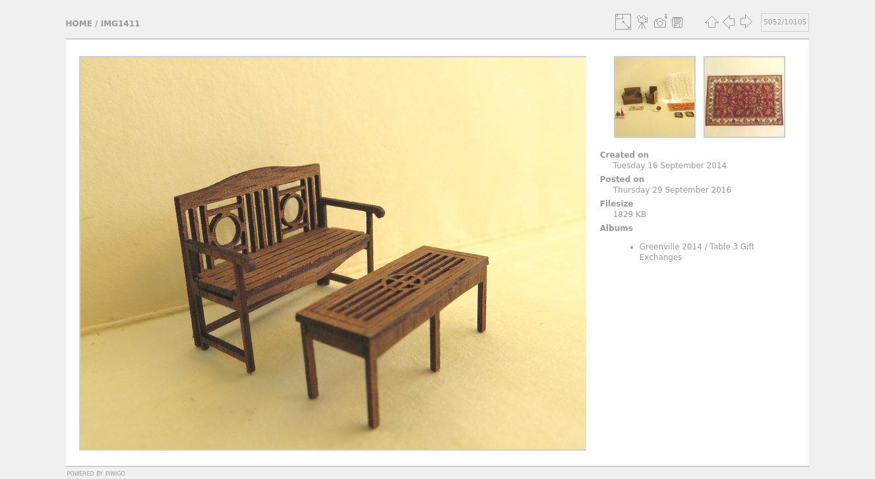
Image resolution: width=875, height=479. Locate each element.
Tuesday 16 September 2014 (670, 165)
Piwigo (115, 473)
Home (79, 23)
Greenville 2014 (671, 246)
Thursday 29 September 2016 (672, 190)
